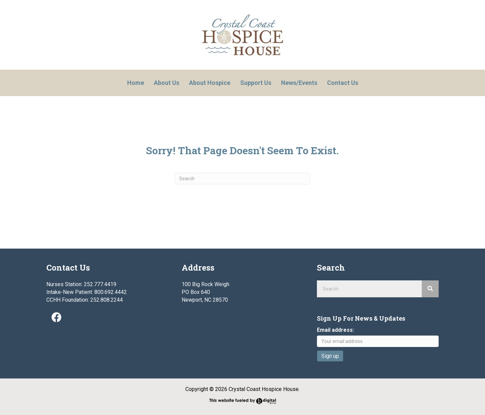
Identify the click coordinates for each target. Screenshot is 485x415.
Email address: (335, 330)
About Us (166, 82)
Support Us (255, 82)
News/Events (299, 82)
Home (135, 82)
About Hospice (209, 82)
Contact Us (342, 82)
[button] (56, 317)
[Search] (242, 178)
